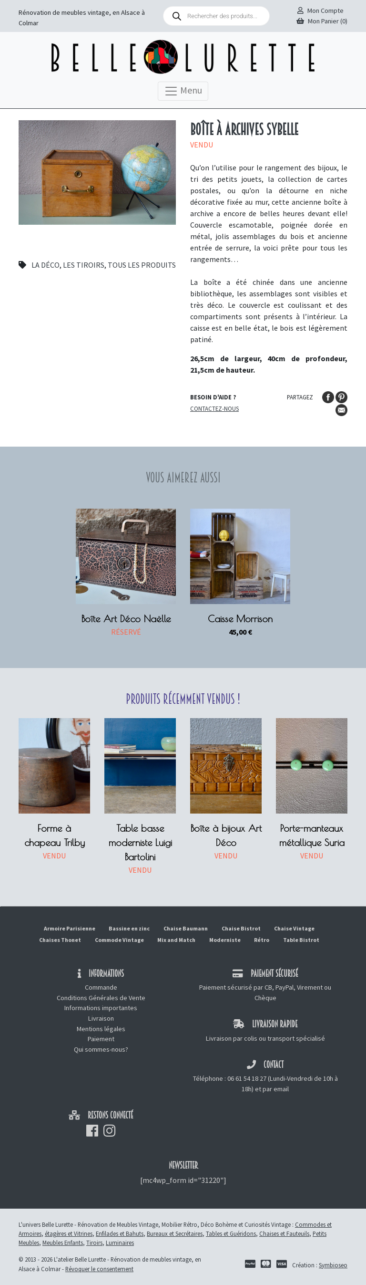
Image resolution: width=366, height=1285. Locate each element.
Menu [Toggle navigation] (183, 91)
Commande (101, 987)
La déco (45, 265)
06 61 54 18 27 (246, 1078)
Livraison (101, 1018)
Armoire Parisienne (69, 928)
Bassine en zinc (129, 928)
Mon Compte (320, 10)
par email (276, 1089)
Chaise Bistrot (241, 928)
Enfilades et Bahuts (119, 1233)
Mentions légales (101, 1028)
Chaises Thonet (60, 939)
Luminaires (120, 1242)
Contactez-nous (214, 408)
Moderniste (225, 939)
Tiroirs (94, 1242)
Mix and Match (176, 939)
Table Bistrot (301, 939)
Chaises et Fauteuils (284, 1233)
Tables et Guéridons (231, 1233)
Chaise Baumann (185, 928)
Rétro (261, 939)
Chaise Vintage (294, 928)
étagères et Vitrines (68, 1233)
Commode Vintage (119, 939)
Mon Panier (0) (321, 21)
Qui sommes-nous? (101, 1049)
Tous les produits (142, 265)
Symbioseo (333, 1265)
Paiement (101, 1038)
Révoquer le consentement (99, 1269)
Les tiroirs (83, 265)
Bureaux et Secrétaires (175, 1233)
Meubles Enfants (62, 1242)
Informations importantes (100, 1007)
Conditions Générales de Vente (101, 997)
